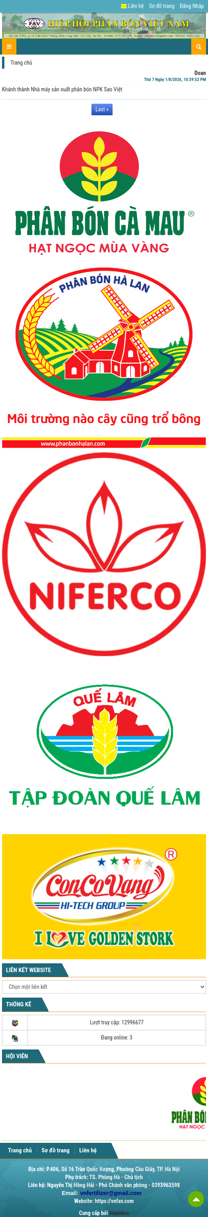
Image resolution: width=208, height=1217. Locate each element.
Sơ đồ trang (161, 6)
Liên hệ (132, 6)
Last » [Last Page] (102, 103)
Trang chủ (21, 62)
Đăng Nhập (192, 6)
